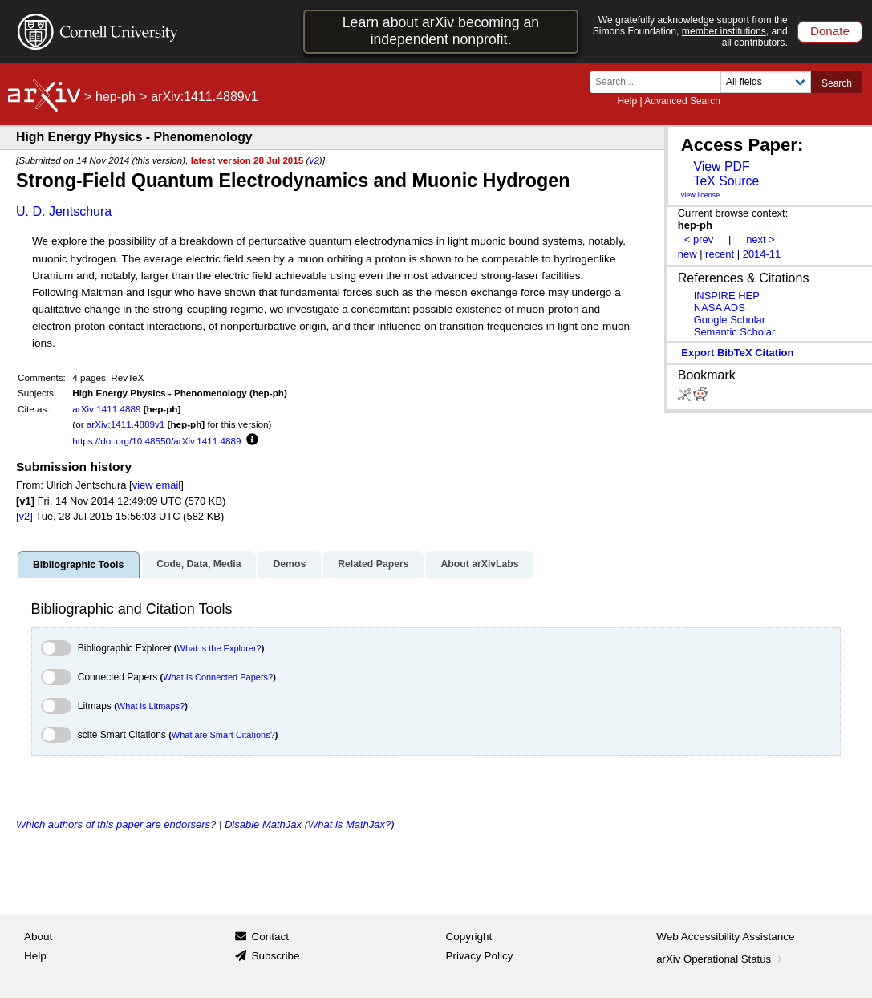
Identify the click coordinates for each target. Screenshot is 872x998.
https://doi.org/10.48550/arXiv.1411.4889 (156, 441)
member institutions (724, 31)
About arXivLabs (479, 564)
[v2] (24, 516)
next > (760, 239)
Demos (289, 564)
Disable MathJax (263, 824)
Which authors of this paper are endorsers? (116, 824)
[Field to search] (765, 82)
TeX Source (726, 181)
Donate (830, 31)
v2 (313, 160)
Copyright (469, 937)
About (38, 937)
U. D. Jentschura (64, 211)
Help (627, 101)
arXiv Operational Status (720, 959)
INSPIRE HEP (727, 296)
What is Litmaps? (151, 706)
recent (719, 254)
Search (836, 83)
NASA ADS (719, 308)
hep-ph (115, 96)
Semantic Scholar (735, 332)
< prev (698, 239)
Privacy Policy (479, 956)
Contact (270, 937)
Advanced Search (682, 101)
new (687, 254)
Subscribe (275, 956)
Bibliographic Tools (78, 564)
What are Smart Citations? (223, 735)
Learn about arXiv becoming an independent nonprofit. (441, 30)
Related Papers (373, 564)
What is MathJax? (349, 824)
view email (156, 485)
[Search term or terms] (660, 82)
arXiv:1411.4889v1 (125, 424)
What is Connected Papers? (218, 677)
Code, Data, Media (198, 564)
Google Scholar (729, 320)
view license (700, 195)
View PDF (721, 166)
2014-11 (762, 254)
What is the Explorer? (219, 648)
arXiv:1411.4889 (106, 409)
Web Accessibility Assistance (725, 937)
